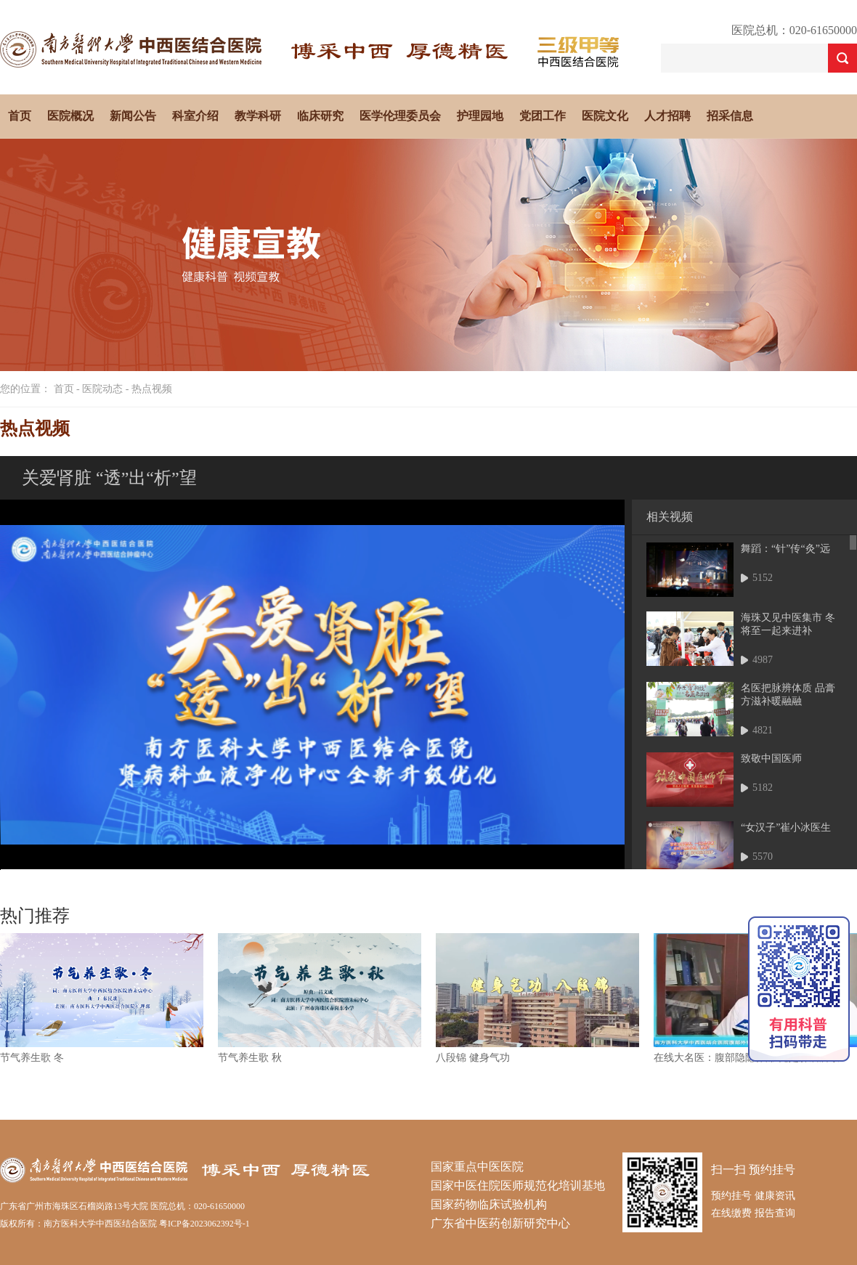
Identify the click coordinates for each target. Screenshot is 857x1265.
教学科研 (258, 116)
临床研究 (320, 116)
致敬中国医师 (771, 758)
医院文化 (605, 116)
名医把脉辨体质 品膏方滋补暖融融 (788, 695)
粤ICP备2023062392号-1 (204, 1224)
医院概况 (70, 116)
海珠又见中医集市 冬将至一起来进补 (788, 624)
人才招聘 (667, 116)
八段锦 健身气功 (473, 1057)
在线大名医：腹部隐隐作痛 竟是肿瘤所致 (747, 1057)
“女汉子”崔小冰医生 (786, 827)
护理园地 (480, 116)
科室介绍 (195, 116)
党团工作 (542, 116)
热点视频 (151, 388)
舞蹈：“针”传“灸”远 (785, 548)
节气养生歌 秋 (250, 1057)
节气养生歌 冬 (32, 1057)
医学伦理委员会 (400, 116)
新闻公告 (133, 116)
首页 (19, 116)
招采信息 (730, 116)
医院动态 (102, 388)
